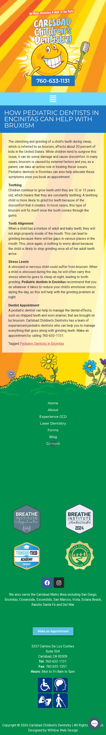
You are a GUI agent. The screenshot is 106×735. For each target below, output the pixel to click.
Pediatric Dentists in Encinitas (42, 344)
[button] (53, 98)
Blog (53, 437)
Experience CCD (53, 417)
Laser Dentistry (53, 423)
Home (53, 403)
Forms (53, 430)
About (53, 410)
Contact (53, 444)
